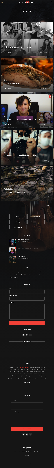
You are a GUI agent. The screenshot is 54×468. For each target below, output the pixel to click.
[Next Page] (48, 206)
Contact (27, 455)
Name (10, 288)
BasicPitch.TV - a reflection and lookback (28, 248)
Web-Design (26, 241)
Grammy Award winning (24, 367)
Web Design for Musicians (24, 240)
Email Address (13, 295)
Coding (15, 452)
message (11, 302)
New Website (21, 257)
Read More (27, 382)
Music (23, 452)
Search (52, 1)
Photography (29, 452)
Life (24, 250)
